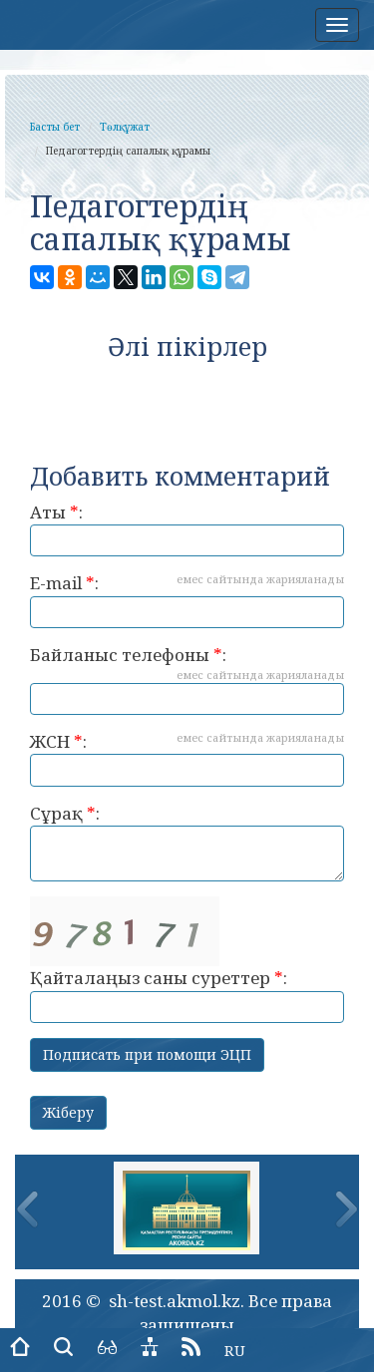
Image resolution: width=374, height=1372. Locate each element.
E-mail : (187, 599)
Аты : (187, 529)
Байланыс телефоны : (187, 679)
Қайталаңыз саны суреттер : (187, 959)
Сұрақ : (187, 842)
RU (234, 1350)
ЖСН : (187, 758)
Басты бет (55, 127)
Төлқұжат (125, 127)
